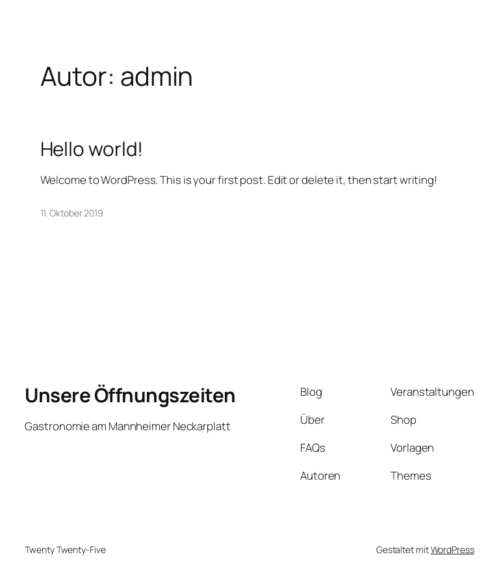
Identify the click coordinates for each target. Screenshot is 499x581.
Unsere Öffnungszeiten (130, 394)
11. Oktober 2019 (71, 213)
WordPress (452, 549)
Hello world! (92, 148)
